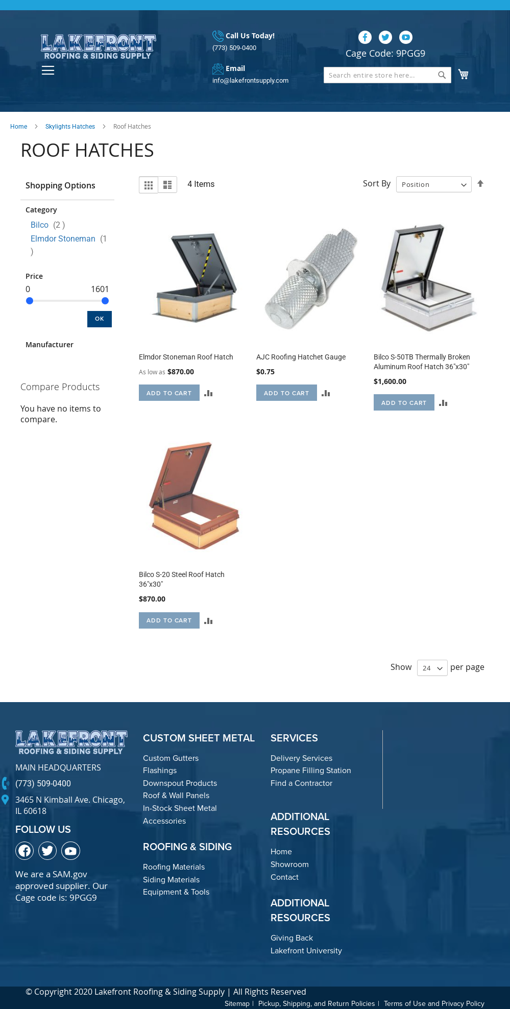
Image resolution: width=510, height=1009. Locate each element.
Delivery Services (301, 758)
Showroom (290, 864)
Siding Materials (171, 879)
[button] (208, 393)
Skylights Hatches (70, 126)
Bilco (51, 225)
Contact (285, 877)
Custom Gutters (171, 758)
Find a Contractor (301, 783)
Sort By (377, 183)
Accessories (164, 821)
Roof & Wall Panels (176, 795)
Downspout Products (180, 783)
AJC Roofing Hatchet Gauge (301, 357)
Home (18, 126)
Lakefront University (306, 950)
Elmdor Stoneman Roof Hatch (186, 357)
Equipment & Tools (176, 892)
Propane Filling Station (311, 770)
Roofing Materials (174, 867)
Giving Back (292, 938)
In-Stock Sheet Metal (180, 808)
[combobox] (387, 75)
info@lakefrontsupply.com (250, 80)
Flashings (160, 770)
